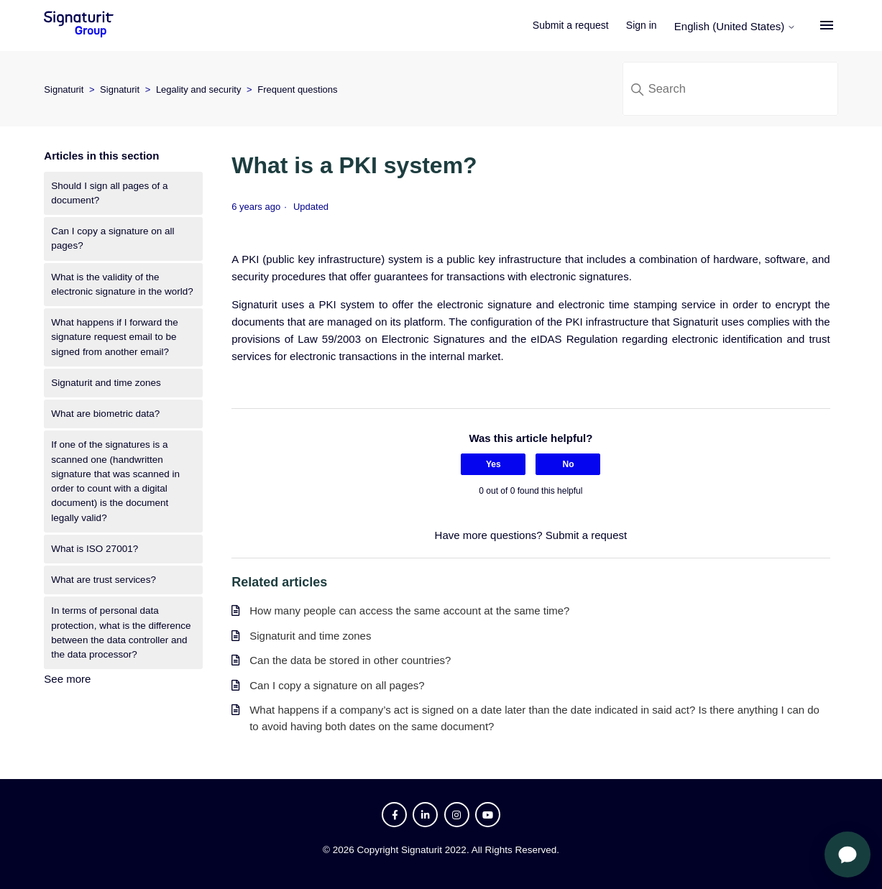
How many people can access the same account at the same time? (409, 610)
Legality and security (199, 89)
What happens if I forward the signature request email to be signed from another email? (114, 337)
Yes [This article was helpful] (493, 464)
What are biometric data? (105, 413)
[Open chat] (847, 855)
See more (67, 679)
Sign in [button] (643, 25)
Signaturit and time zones (105, 382)
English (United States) (737, 26)
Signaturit (63, 89)
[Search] (730, 89)
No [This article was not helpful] (568, 464)
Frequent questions (297, 89)
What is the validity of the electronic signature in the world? (122, 284)
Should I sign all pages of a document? (109, 193)
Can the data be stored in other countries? (350, 660)
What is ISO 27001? (94, 548)
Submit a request (573, 25)
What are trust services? (103, 579)
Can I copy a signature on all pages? (112, 238)
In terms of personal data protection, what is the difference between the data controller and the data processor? (120, 632)
